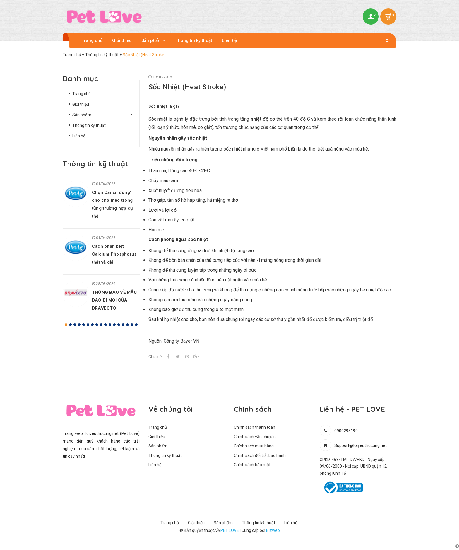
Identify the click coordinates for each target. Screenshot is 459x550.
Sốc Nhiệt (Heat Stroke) (187, 87)
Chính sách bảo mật (252, 464)
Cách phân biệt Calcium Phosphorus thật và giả (114, 254)
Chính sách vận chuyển (255, 436)
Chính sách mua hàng (254, 446)
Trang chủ (92, 40)
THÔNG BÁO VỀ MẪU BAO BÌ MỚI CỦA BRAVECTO (114, 300)
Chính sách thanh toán (254, 427)
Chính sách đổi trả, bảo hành (260, 455)
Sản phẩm (153, 40)
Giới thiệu (122, 40)
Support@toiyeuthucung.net (360, 445)
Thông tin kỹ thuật (193, 40)
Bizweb (273, 530)
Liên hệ (229, 40)
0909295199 (346, 430)
